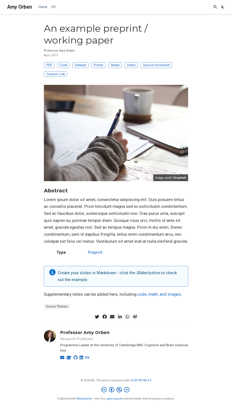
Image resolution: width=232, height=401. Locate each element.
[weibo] (135, 317)
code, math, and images (159, 294)
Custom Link (55, 74)
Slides (115, 65)
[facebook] (105, 317)
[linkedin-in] (120, 317)
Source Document (156, 65)
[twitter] (97, 317)
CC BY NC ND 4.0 (141, 380)
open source (114, 398)
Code (64, 65)
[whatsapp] (127, 317)
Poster (98, 65)
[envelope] (112, 317)
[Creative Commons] (116, 389)
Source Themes (57, 306)
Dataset (80, 65)
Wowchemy (84, 398)
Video (131, 65)
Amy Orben (19, 7)
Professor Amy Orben (85, 332)
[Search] (215, 7)
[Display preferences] (223, 7)
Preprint (95, 252)
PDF (49, 65)
